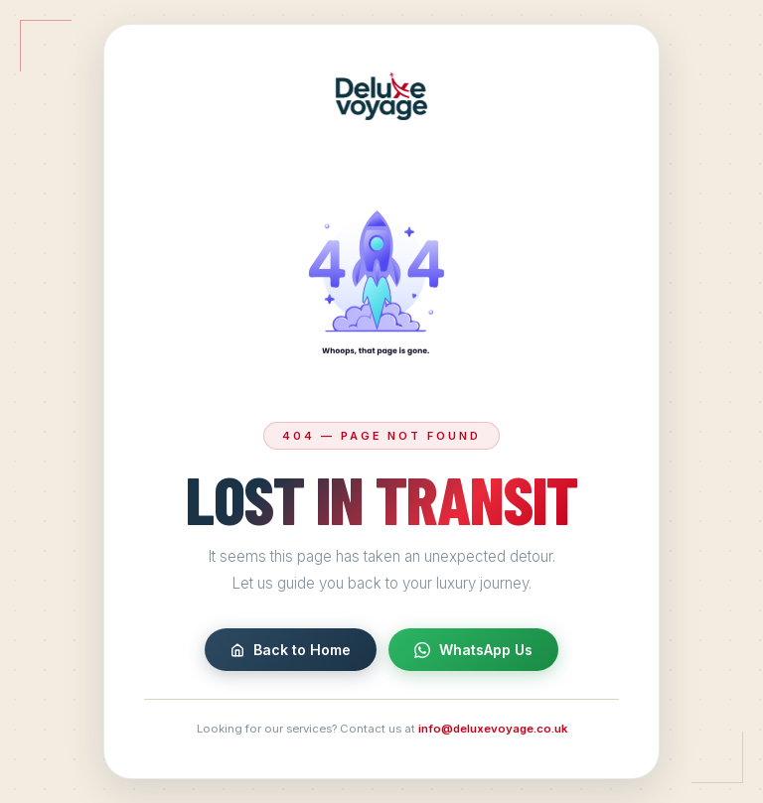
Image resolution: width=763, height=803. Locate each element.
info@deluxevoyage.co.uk (492, 729)
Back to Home (290, 650)
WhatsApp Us (473, 650)
